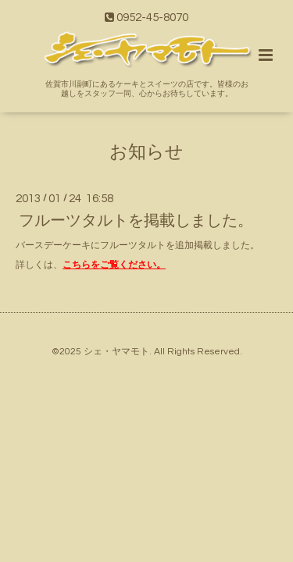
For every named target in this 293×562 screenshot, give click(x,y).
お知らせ (146, 152)
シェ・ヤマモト (116, 352)
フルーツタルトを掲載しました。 (136, 221)
